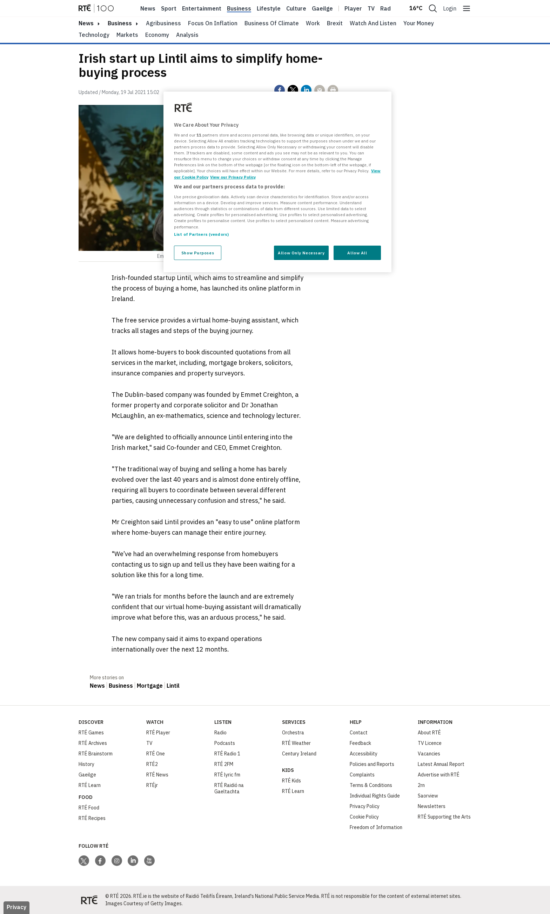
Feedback (360, 743)
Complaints (362, 775)
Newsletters (431, 806)
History (86, 764)
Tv (371, 8)
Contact (359, 732)
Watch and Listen (373, 23)
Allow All (357, 252)
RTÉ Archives (93, 743)
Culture (296, 8)
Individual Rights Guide (375, 796)
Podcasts (224, 743)
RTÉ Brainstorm (96, 753)
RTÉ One (155, 753)
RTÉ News (157, 775)
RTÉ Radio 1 (227, 753)
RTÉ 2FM (223, 764)
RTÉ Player (158, 732)
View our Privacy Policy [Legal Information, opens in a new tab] (233, 177)
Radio (388, 8)
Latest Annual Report (441, 764)
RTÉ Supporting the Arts (444, 817)
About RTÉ (429, 732)
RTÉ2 (152, 764)
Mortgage (150, 685)
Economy (157, 34)
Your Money (418, 23)
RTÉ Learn (90, 785)
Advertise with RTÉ (439, 775)
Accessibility (363, 753)
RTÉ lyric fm (227, 775)
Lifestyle (269, 8)
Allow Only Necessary (301, 252)
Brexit (335, 23)
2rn (421, 785)
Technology (94, 34)
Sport (168, 8)
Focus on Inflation (212, 23)
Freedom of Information (376, 827)
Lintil (173, 685)
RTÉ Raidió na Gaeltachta (229, 788)
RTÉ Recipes (92, 818)
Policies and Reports (372, 764)
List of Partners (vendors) (201, 234)
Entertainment (201, 8)
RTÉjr (152, 785)
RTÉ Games (91, 732)
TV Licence (430, 743)
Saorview (428, 796)
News (147, 8)
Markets (127, 34)
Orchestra (293, 732)
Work (313, 23)
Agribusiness (163, 23)
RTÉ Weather (296, 743)
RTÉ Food (89, 808)
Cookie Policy (364, 817)
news (86, 23)
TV (149, 743)
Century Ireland (299, 753)
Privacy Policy (365, 806)
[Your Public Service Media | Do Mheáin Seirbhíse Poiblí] (89, 899)
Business (239, 8)
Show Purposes (197, 252)
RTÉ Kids (291, 781)
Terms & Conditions (371, 785)
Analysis (187, 34)
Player (353, 8)
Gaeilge (322, 8)
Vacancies (429, 753)
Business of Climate (271, 23)
